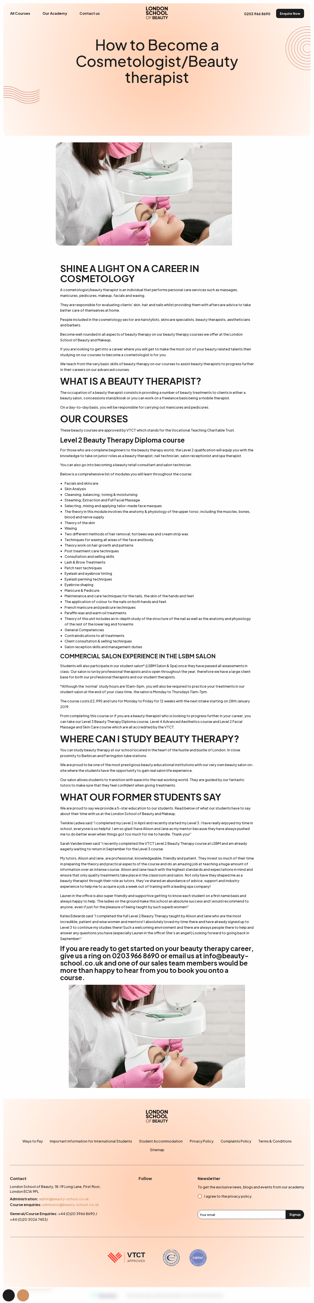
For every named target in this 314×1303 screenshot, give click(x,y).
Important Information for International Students (91, 1141)
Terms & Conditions (275, 1141)
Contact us (90, 13)
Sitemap (157, 1149)
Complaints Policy (236, 1141)
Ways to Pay (32, 1141)
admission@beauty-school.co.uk (70, 1204)
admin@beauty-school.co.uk (64, 1199)
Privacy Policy (202, 1141)
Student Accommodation (161, 1141)
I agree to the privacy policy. (228, 1196)
